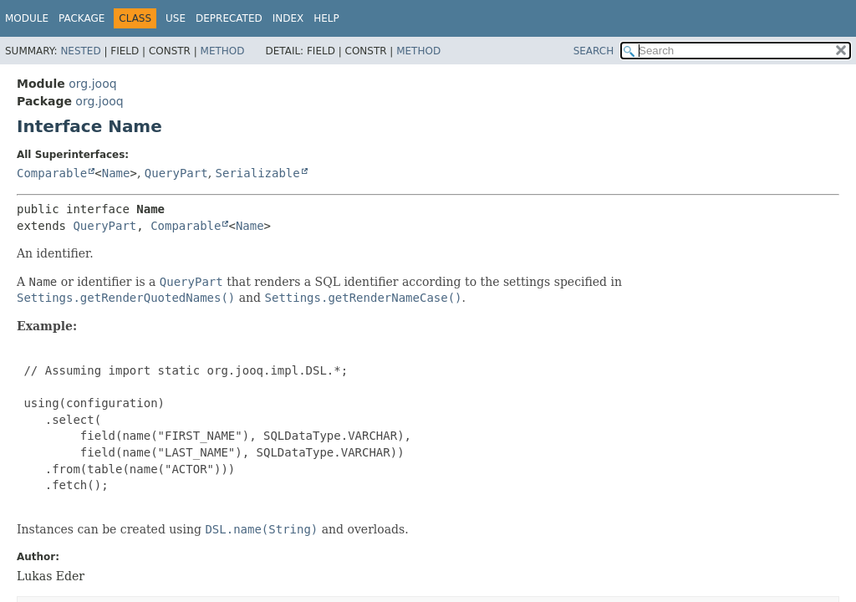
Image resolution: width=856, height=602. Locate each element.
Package (81, 18)
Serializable (258, 173)
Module (26, 18)
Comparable (52, 173)
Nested (80, 51)
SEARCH (593, 51)
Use (176, 18)
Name (116, 173)
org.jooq (92, 83)
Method (223, 51)
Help (326, 18)
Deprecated (229, 18)
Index (288, 18)
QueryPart (176, 173)
